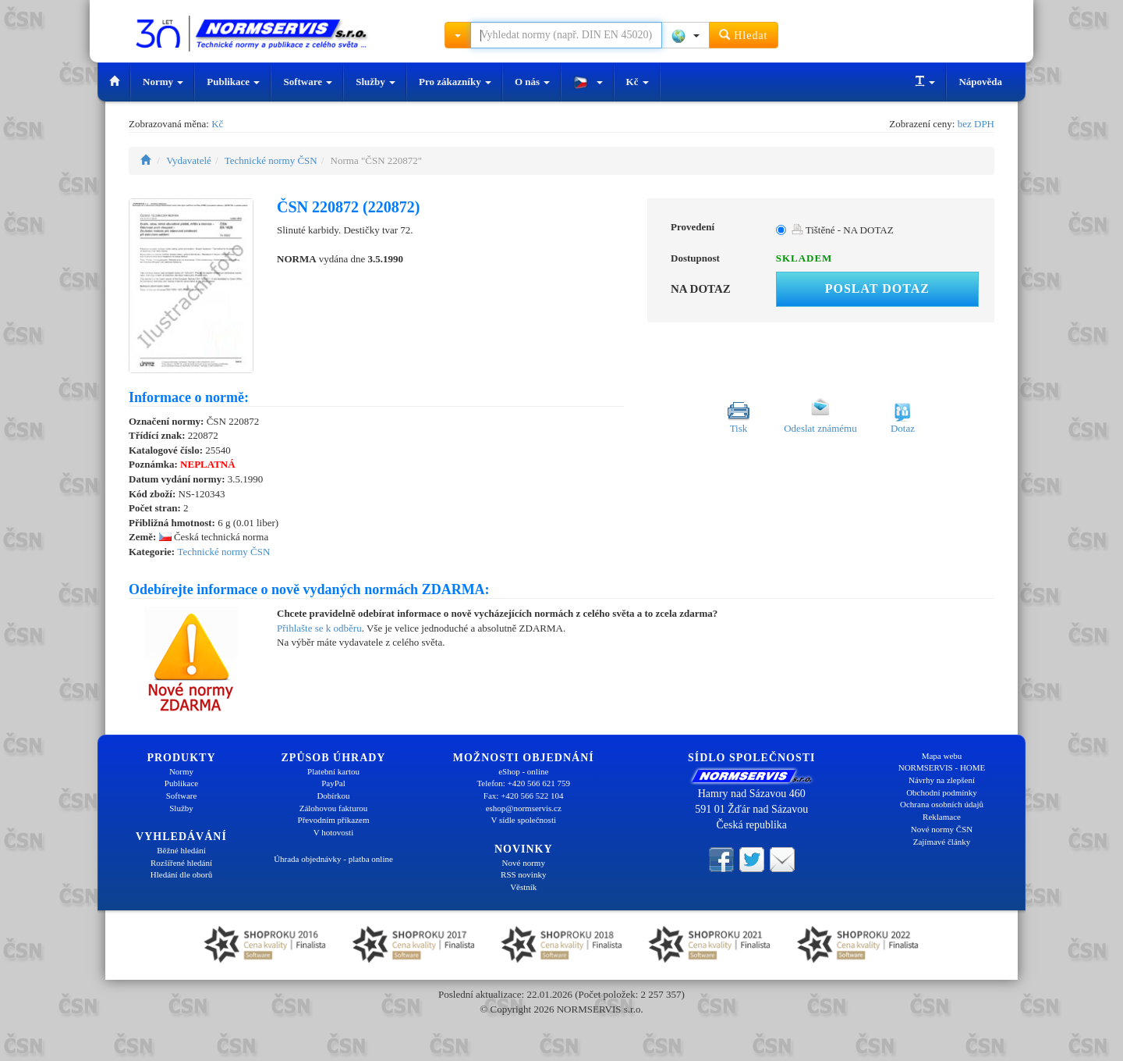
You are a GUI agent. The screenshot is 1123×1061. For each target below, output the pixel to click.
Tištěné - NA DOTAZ (843, 230)
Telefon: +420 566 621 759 (523, 783)
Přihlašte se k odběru (319, 628)
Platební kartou (333, 771)
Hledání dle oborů (181, 874)
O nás (532, 81)
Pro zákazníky (455, 81)
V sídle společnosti (523, 819)
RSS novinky (523, 874)
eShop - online (523, 771)
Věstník (523, 887)
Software (307, 81)
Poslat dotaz (877, 288)
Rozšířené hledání (181, 862)
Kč (637, 81)
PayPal (333, 783)
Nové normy (523, 862)
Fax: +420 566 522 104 (524, 795)
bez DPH (976, 124)
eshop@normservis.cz (524, 808)
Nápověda (980, 81)
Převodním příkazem (334, 819)
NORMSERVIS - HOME (942, 767)
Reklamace (942, 816)
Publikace (233, 81)
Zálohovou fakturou (333, 808)
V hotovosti (333, 832)
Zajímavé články (942, 841)
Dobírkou (333, 795)
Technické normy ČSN (271, 160)
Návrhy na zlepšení (942, 780)
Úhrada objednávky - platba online (333, 858)
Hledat (743, 34)
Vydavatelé (188, 160)
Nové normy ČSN (941, 829)
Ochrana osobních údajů (941, 804)
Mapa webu (942, 755)
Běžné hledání (181, 850)
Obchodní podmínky (941, 792)
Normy (163, 81)
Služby (375, 81)
